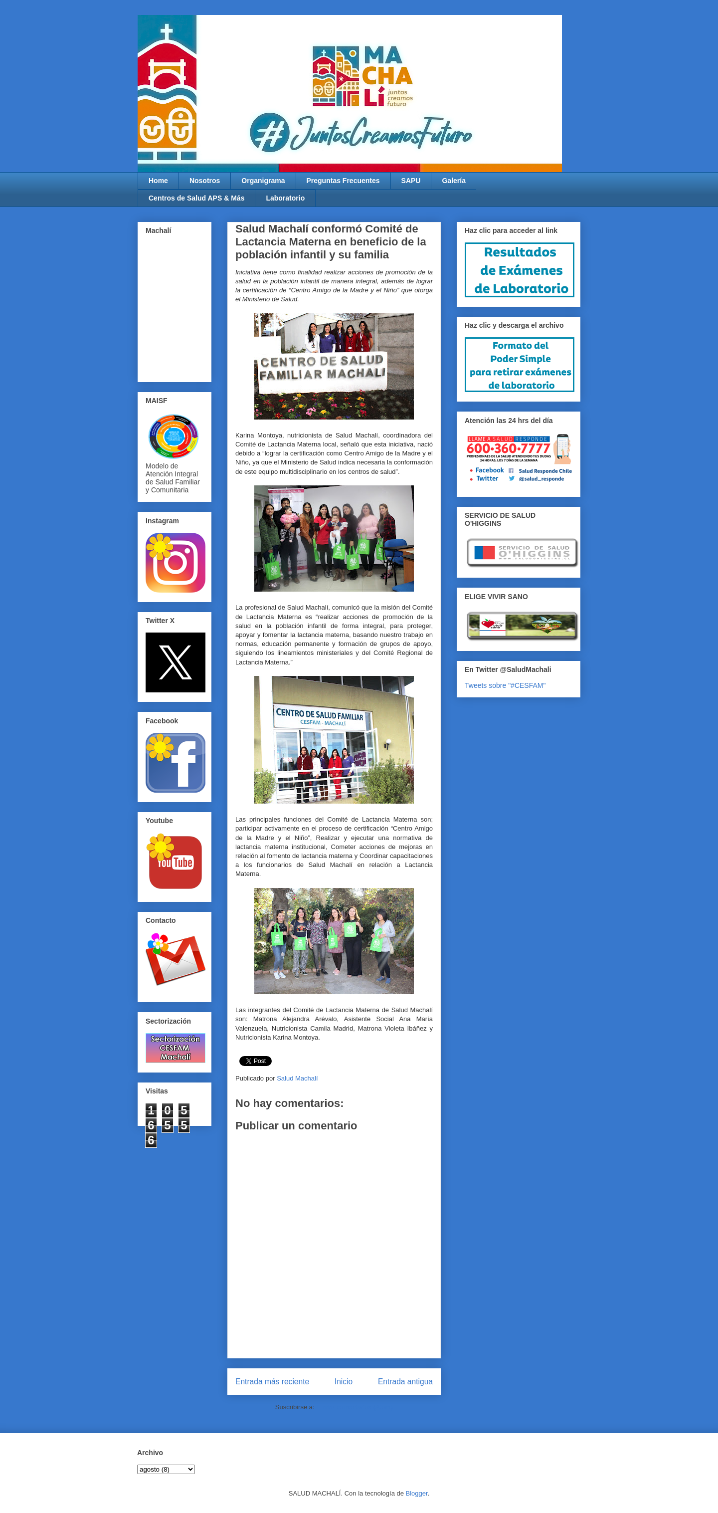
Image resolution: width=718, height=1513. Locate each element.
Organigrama (263, 181)
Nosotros (204, 181)
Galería (453, 181)
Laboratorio (285, 198)
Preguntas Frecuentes (343, 181)
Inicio (344, 1381)
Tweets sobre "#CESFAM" (505, 685)
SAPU (411, 181)
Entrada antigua (405, 1381)
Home (158, 181)
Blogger (417, 1493)
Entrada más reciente (272, 1381)
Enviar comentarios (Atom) (354, 1407)
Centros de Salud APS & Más (196, 198)
